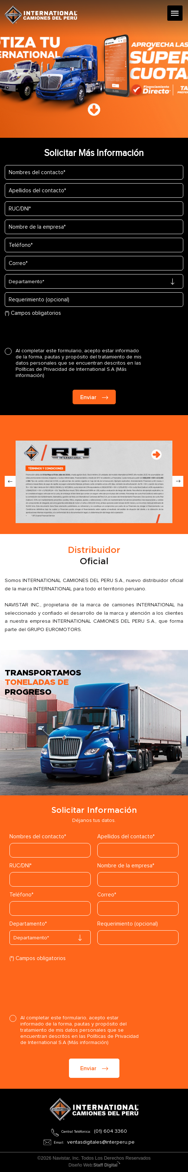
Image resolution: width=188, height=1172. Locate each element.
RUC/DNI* (20, 865)
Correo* (106, 895)
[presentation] (60, 330)
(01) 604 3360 (110, 1131)
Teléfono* (21, 895)
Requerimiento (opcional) (127, 924)
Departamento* (28, 924)
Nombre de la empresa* (125, 865)
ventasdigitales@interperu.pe (101, 1142)
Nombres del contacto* (37, 836)
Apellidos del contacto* (126, 836)
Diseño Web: (94, 1165)
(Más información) (88, 1042)
